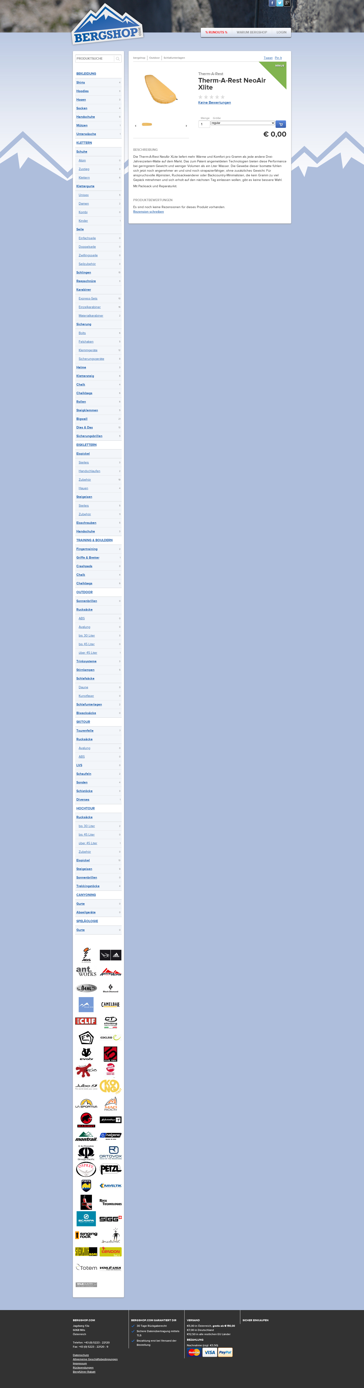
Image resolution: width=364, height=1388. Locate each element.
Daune (83, 687)
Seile (80, 229)
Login (281, 32)
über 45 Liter (88, 653)
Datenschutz (81, 1355)
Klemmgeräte (88, 350)
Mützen (82, 125)
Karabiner (83, 290)
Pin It (278, 58)
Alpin (82, 160)
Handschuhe (85, 117)
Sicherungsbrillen (89, 436)
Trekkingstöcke (88, 886)
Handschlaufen (89, 471)
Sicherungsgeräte (91, 359)
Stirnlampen (85, 670)
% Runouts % (216, 32)
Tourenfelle (85, 731)
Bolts (82, 333)
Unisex (84, 195)
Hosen (81, 100)
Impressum (80, 1363)
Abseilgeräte (86, 912)
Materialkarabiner (91, 316)
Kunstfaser (86, 696)
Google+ (287, 3)
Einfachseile (87, 238)
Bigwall (82, 419)
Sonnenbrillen (86, 601)
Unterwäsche (86, 134)
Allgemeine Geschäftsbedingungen (95, 1359)
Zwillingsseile (88, 255)
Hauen (83, 488)
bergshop (139, 58)
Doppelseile (87, 247)
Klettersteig (85, 376)
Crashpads (84, 566)
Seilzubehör (87, 264)
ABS (82, 618)
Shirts (80, 82)
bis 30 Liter (87, 636)
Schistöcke (84, 791)
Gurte (80, 904)
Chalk (80, 384)
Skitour (83, 722)
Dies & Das (84, 427)
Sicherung (83, 324)
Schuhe (81, 152)
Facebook (272, 3)
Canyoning (86, 895)
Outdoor (84, 592)
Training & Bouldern (94, 540)
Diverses (82, 800)
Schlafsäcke (85, 678)
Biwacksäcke (86, 713)
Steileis (84, 462)
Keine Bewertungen (214, 102)
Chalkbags (84, 393)
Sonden (82, 782)
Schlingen (83, 272)
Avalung (84, 627)
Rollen (81, 402)
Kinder (83, 221)
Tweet (268, 58)
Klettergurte (85, 186)
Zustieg (84, 169)
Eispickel (83, 454)
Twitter (280, 3)
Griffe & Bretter (87, 558)
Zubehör (85, 480)
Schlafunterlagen (89, 704)
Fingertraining (87, 549)
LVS (79, 765)
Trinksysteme (86, 661)
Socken (81, 108)
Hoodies (82, 91)
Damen (84, 204)
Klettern (84, 143)
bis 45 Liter (87, 644)
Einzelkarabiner (90, 307)
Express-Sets (88, 298)
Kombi (83, 212)
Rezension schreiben (148, 212)
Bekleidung (86, 74)
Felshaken (86, 342)
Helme (81, 367)
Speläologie (87, 921)
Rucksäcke (84, 610)
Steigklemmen (87, 410)
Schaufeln (83, 774)
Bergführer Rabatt (84, 1372)
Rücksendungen (83, 1367)
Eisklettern (86, 445)
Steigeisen (84, 497)
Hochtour (85, 808)
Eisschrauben (86, 523)
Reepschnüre (86, 281)
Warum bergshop (252, 32)
